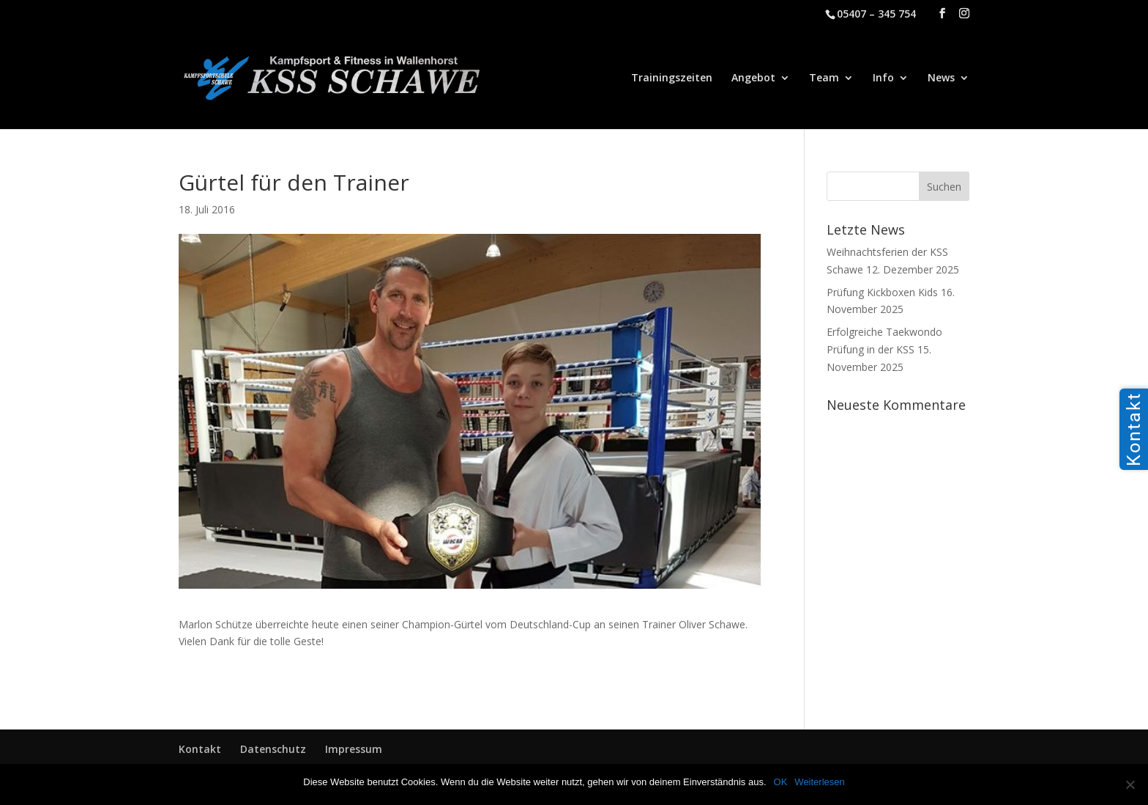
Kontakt (200, 749)
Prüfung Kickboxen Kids (882, 292)
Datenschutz (273, 749)
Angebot (753, 78)
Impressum (353, 749)
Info (883, 78)
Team (824, 78)
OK (781, 781)
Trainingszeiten (671, 78)
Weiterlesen (819, 781)
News (941, 78)
